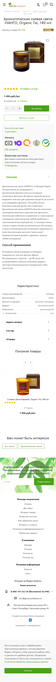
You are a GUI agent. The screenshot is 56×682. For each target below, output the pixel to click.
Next (30, 362)
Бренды (28, 544)
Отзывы (28, 549)
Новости (28, 569)
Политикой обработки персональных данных (26, 661)
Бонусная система (28, 516)
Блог (28, 573)
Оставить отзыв (28, 89)
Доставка (28, 508)
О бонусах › (11, 165)
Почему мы (28, 557)
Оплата (28, 504)
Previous (25, 362)
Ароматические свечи (31, 446)
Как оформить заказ (28, 520)
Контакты (28, 553)
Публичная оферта (28, 533)
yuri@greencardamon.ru (30, 598)
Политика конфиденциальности (28, 528)
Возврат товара (28, 512)
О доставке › (11, 131)
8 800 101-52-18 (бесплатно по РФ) (30, 591)
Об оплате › (12, 149)
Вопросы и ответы (28, 524)
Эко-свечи (10, 446)
